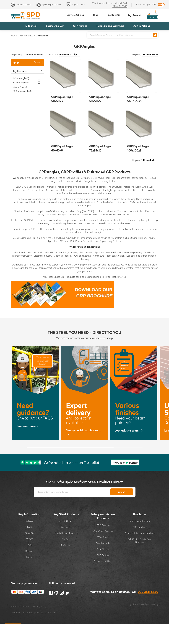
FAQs (29, 545)
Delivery (29, 521)
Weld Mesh (102, 537)
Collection (29, 527)
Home (14, 35)
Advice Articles (141, 25)
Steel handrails (103, 543)
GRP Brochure (140, 527)
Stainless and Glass (103, 561)
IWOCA (29, 539)
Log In (29, 557)
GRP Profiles (80, 25)
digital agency (151, 604)
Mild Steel (31, 25)
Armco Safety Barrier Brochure (140, 533)
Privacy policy (39, 606)
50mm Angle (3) (21, 78)
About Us (29, 533)
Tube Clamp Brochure (139, 521)
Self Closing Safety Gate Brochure (139, 540)
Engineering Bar (55, 25)
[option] (35, 393)
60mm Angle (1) (21, 82)
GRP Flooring (102, 525)
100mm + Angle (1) (22, 91)
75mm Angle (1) (20, 87)
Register (29, 551)
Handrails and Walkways (110, 25)
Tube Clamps (103, 549)
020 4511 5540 (119, 6)
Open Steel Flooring (103, 531)
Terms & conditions (20, 606)
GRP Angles (42, 35)
